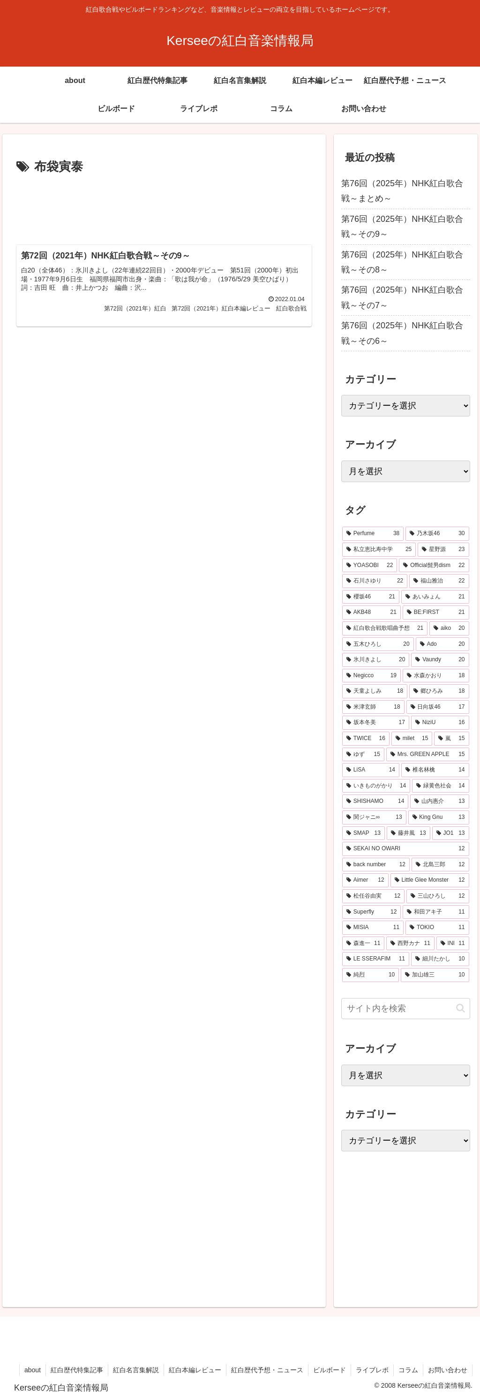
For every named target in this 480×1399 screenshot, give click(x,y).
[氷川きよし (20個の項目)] (375, 660)
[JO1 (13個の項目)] (450, 833)
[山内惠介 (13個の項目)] (439, 801)
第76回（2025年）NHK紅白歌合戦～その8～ (402, 262)
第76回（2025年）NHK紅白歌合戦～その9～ (402, 226)
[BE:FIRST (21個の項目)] (436, 612)
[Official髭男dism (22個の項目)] (434, 566)
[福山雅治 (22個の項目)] (439, 581)
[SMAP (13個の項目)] (363, 833)
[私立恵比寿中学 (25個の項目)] (379, 550)
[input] (405, 1008)
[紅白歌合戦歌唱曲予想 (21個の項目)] (385, 628)
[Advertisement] (164, 205)
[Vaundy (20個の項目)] (440, 660)
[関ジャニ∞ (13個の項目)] (374, 817)
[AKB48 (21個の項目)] (371, 612)
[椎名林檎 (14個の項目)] (435, 770)
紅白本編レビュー (195, 1370)
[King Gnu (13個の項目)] (438, 817)
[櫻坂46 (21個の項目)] (370, 597)
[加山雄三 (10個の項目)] (435, 975)
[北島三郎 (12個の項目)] (440, 865)
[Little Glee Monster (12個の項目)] (429, 880)
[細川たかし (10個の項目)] (440, 959)
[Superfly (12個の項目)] (371, 912)
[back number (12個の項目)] (376, 865)
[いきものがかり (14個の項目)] (376, 786)
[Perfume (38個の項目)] (373, 534)
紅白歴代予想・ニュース (267, 1370)
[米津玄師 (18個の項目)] (373, 707)
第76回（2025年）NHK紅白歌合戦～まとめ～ (402, 191)
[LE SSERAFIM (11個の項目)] (375, 959)
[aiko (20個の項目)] (449, 628)
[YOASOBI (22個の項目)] (369, 566)
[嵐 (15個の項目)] (451, 739)
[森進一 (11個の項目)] (363, 944)
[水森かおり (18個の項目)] (436, 676)
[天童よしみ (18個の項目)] (374, 691)
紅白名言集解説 (136, 1370)
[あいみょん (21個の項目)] (435, 597)
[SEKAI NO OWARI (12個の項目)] (405, 849)
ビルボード (329, 1370)
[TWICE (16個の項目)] (366, 739)
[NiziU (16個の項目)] (440, 723)
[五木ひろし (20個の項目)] (378, 644)
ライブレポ (372, 1370)
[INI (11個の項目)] (452, 944)
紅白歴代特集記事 (77, 1370)
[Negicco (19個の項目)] (371, 676)
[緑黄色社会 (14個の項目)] (440, 786)
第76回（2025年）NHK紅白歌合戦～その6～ (402, 333)
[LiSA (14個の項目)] (370, 770)
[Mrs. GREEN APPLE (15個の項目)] (427, 755)
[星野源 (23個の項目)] (443, 550)
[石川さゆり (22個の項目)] (374, 581)
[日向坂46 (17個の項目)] (437, 707)
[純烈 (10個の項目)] (370, 975)
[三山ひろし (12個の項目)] (437, 896)
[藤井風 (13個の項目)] (408, 833)
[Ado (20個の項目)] (442, 644)
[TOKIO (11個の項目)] (437, 928)
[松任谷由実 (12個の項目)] (373, 896)
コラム (408, 1370)
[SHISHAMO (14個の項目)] (375, 801)
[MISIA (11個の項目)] (373, 928)
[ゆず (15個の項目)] (363, 755)
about (32, 1370)
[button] (460, 1008)
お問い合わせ (447, 1370)
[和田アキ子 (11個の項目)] (436, 912)
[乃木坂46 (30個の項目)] (437, 534)
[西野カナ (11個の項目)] (410, 944)
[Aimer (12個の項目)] (365, 880)
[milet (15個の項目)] (412, 739)
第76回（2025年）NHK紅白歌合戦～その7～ (402, 297)
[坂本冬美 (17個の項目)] (375, 723)
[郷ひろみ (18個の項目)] (439, 691)
